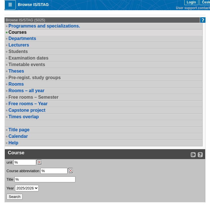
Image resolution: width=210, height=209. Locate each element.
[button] (10, 5)
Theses (16, 71)
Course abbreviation (23, 171)
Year (10, 188)
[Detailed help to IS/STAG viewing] (200, 155)
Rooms (16, 84)
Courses (17, 32)
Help (13, 142)
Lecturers (18, 45)
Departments (22, 38)
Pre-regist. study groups (34, 77)
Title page (18, 129)
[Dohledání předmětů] (70, 171)
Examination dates (28, 58)
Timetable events (26, 64)
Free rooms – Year (27, 103)
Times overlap (23, 116)
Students (18, 51)
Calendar (18, 136)
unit (9, 162)
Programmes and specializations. (44, 26)
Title (10, 179)
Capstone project (27, 110)
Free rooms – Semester (33, 97)
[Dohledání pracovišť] (39, 162)
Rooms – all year (26, 90)
